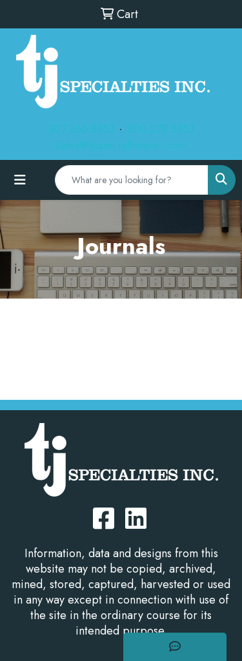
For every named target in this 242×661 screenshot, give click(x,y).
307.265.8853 (81, 129)
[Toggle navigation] (20, 180)
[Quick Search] (131, 180)
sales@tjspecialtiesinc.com (121, 145)
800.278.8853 (160, 129)
